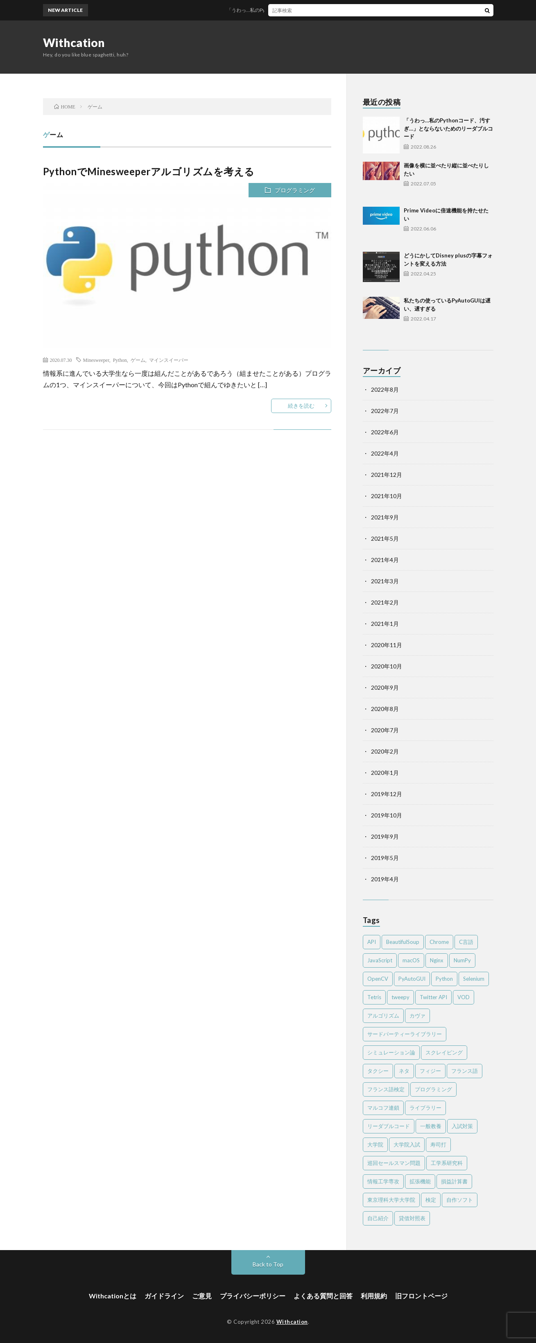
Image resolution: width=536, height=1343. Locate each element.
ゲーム (138, 359)
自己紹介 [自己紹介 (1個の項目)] (378, 1218)
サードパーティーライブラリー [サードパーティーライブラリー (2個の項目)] (404, 1034)
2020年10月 (386, 666)
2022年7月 (385, 410)
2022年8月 (385, 389)
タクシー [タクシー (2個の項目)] (378, 1071)
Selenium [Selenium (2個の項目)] (473, 978)
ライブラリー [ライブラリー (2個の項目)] (425, 1107)
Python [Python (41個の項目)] (444, 978)
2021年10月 (386, 495)
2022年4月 (385, 453)
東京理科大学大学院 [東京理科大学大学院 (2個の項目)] (391, 1199)
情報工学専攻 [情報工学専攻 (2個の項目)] (383, 1181)
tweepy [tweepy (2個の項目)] (400, 997)
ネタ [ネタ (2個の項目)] (404, 1071)
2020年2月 (385, 751)
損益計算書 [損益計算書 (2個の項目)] (454, 1181)
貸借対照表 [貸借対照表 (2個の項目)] (412, 1218)
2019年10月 (386, 815)
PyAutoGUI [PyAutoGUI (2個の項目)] (411, 978)
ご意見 (202, 1296)
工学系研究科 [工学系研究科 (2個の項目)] (447, 1163)
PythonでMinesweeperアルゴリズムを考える (149, 171)
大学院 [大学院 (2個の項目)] (375, 1144)
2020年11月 (386, 644)
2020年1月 (385, 772)
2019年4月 (385, 879)
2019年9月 (385, 836)
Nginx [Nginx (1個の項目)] (436, 960)
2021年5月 (385, 538)
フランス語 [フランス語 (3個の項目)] (464, 1071)
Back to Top (268, 1264)
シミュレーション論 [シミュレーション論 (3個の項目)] (391, 1052)
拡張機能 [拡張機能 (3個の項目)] (420, 1181)
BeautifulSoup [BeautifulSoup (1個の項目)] (402, 942)
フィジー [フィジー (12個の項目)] (430, 1071)
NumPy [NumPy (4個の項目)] (462, 960)
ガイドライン (164, 1296)
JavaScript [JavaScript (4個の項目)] (379, 960)
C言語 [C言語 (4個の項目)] (466, 942)
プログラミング (295, 190)
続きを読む (301, 405)
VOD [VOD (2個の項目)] (463, 997)
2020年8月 (385, 708)
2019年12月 (386, 793)
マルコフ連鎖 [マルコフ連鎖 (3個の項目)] (383, 1107)
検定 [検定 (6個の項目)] (430, 1199)
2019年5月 (385, 857)
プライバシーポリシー (252, 1296)
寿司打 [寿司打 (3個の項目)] (438, 1144)
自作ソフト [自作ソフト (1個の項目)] (459, 1199)
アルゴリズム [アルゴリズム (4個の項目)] (383, 1015)
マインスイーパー (168, 359)
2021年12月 (386, 474)
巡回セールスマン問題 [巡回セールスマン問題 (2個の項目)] (394, 1163)
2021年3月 (385, 581)
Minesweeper (96, 359)
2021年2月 (385, 602)
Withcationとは (112, 1296)
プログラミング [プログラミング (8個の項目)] (433, 1089)
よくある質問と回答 (323, 1296)
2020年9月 (385, 687)
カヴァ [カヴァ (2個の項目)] (417, 1015)
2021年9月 (385, 517)
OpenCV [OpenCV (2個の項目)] (377, 978)
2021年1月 (385, 623)
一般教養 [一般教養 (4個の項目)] (430, 1126)
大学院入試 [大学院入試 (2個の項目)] (407, 1144)
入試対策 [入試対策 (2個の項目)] (462, 1126)
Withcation (74, 42)
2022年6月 (385, 432)
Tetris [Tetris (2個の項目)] (374, 997)
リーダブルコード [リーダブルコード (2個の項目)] (388, 1126)
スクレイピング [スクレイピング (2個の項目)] (444, 1052)
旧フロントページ (421, 1296)
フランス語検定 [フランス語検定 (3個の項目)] (386, 1089)
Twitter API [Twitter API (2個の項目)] (433, 997)
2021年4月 (385, 559)
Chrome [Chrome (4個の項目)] (439, 942)
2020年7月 (385, 730)
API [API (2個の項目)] (371, 942)
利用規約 (374, 1296)
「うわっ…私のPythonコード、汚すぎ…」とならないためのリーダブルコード (318, 10)
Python (120, 359)
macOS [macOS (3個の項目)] (411, 960)
